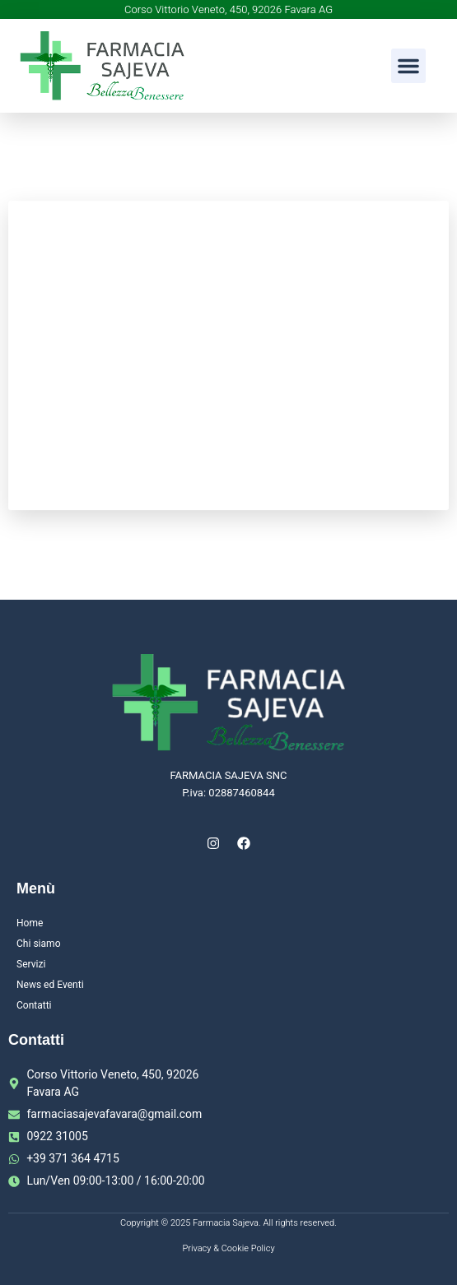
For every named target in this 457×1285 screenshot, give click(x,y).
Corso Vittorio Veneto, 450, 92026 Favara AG (228, 9)
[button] (408, 66)
